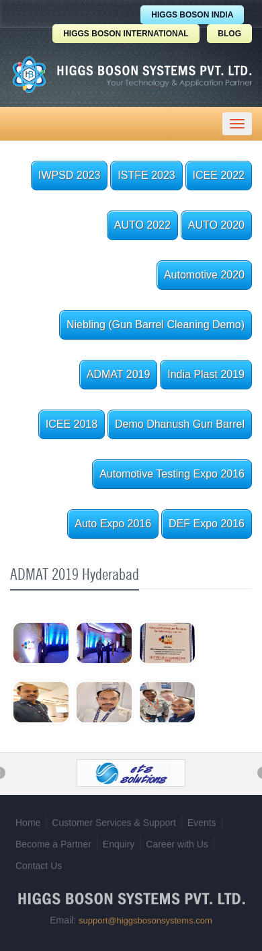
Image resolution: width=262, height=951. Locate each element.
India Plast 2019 (206, 374)
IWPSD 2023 (69, 175)
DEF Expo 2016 (207, 523)
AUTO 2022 (142, 225)
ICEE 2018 (71, 424)
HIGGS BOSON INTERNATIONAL (125, 33)
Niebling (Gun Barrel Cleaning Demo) (156, 324)
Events (201, 820)
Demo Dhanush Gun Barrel (180, 424)
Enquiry (118, 842)
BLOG (229, 33)
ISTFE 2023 (146, 175)
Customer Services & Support (113, 820)
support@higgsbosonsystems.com (145, 918)
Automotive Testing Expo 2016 (172, 474)
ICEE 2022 (219, 175)
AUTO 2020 (216, 225)
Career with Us (177, 842)
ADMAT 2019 (118, 374)
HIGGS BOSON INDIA (192, 15)
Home (27, 820)
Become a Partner (53, 842)
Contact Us (38, 863)
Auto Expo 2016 (113, 523)
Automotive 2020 (204, 274)
